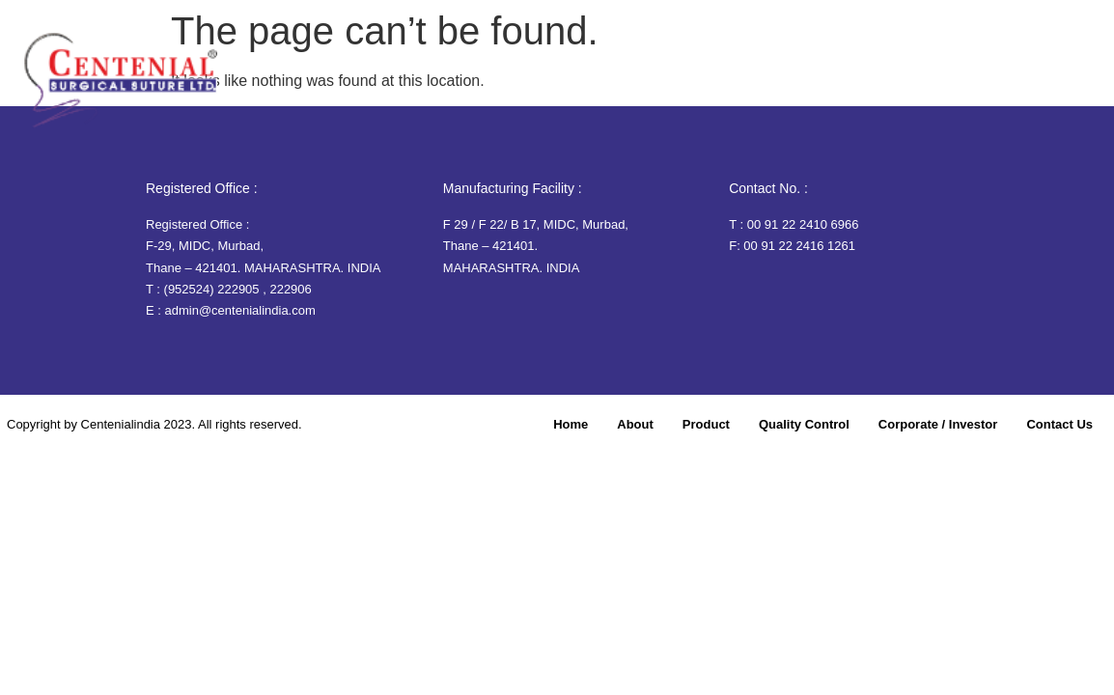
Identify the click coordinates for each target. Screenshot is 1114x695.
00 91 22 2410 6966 (803, 224)
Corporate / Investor (909, 83)
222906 (290, 289)
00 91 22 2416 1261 (799, 245)
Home (509, 83)
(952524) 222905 (212, 289)
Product (654, 83)
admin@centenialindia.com (240, 310)
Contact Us (1045, 83)
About (579, 83)
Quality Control (761, 83)
